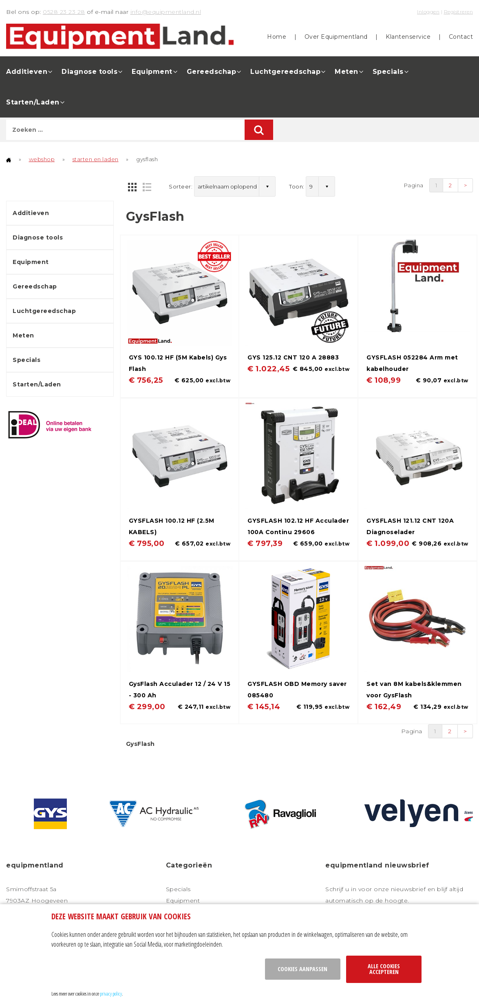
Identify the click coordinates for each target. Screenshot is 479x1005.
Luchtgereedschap (285, 71)
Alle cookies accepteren (384, 969)
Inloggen (428, 12)
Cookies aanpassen (302, 969)
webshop (42, 159)
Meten (346, 71)
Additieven (26, 71)
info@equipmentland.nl (165, 12)
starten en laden (96, 159)
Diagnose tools (89, 71)
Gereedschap (211, 71)
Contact (461, 36)
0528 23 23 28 (64, 12)
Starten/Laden (33, 102)
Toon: (297, 186)
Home (276, 36)
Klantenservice (408, 36)
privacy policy (111, 993)
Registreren (458, 12)
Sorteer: (180, 186)
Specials (388, 71)
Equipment (152, 71)
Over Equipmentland (336, 36)
